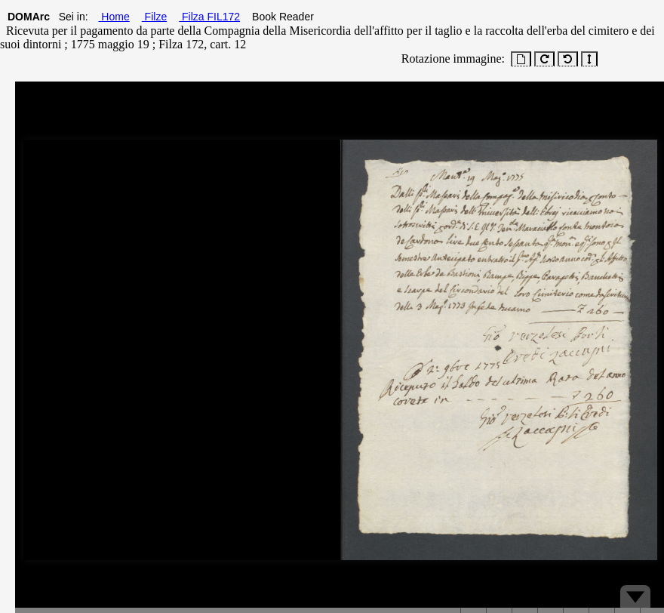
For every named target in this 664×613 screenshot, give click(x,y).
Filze (154, 17)
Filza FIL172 (209, 17)
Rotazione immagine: (450, 58)
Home (113, 17)
